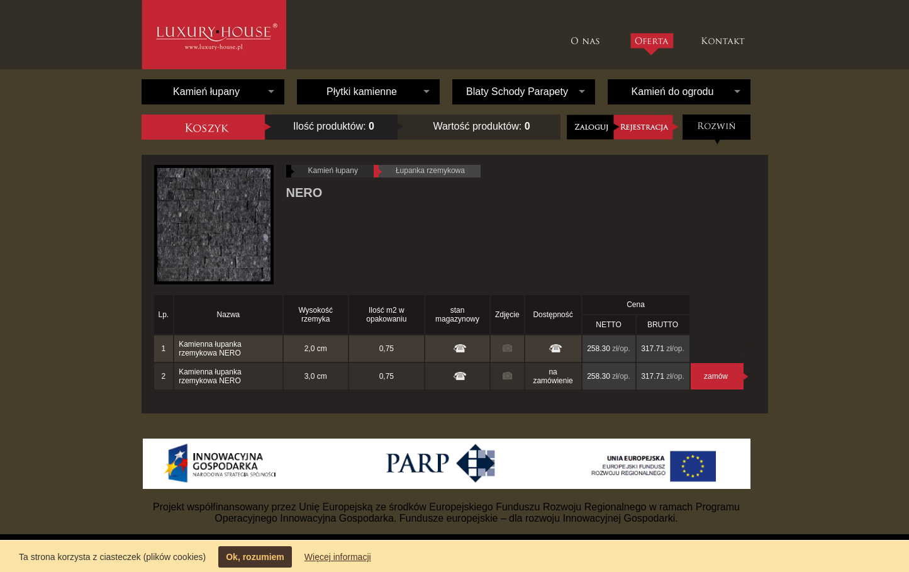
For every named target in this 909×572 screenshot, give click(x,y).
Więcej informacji (337, 557)
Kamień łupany (206, 91)
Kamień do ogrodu (673, 91)
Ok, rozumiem (255, 557)
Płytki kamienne (361, 91)
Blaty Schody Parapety (517, 91)
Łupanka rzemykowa (430, 170)
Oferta (651, 44)
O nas (588, 35)
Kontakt (724, 35)
